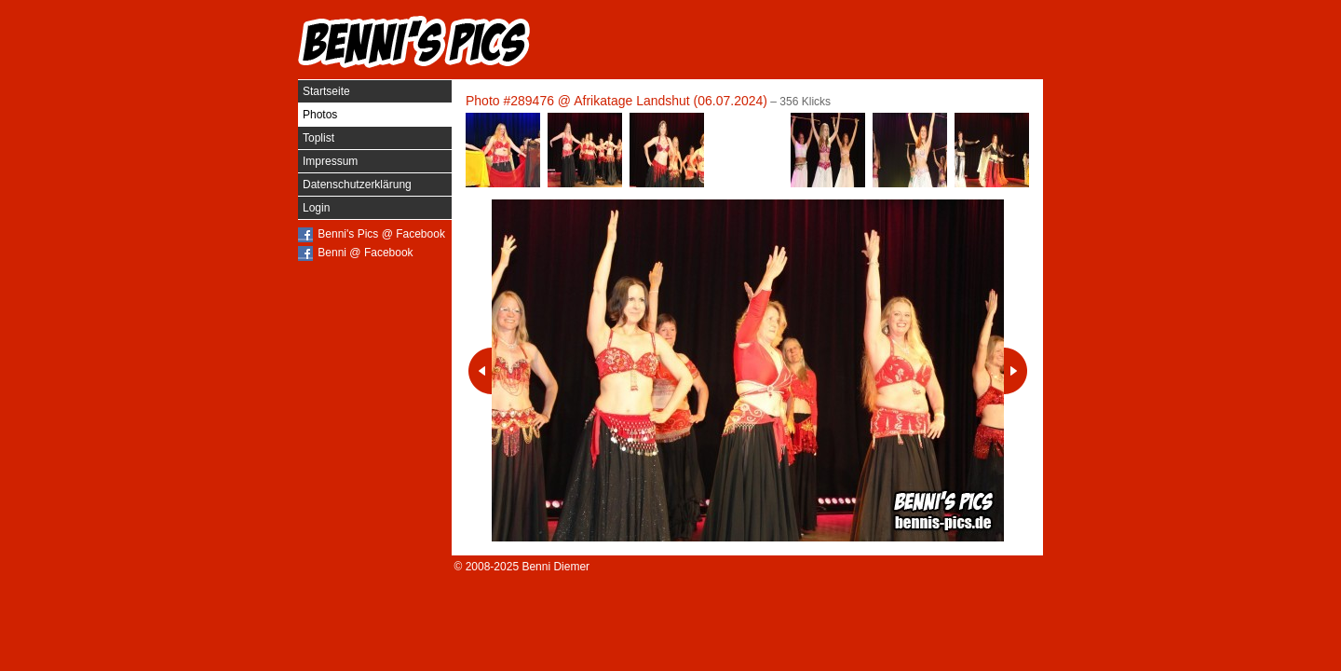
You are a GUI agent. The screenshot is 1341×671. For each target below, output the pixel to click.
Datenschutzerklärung (357, 184)
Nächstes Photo (1015, 371)
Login (316, 207)
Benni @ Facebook (365, 252)
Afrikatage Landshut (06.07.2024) (670, 100)
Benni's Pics (414, 42)
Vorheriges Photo (480, 371)
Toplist (318, 137)
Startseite (326, 91)
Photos (320, 114)
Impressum (330, 161)
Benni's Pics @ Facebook (381, 233)
